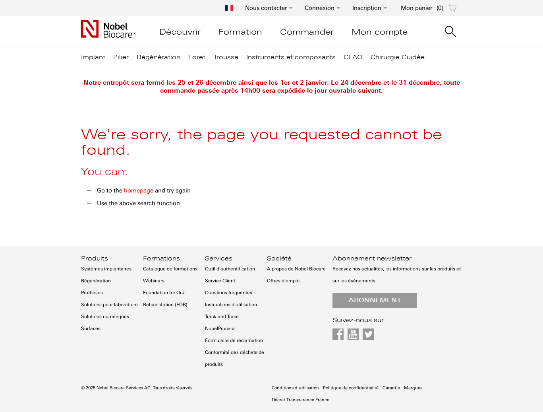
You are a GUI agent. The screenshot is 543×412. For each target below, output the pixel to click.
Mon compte (380, 32)
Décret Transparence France (300, 399)
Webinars (153, 281)
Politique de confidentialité (351, 388)
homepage (138, 190)
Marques (413, 388)
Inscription (366, 8)
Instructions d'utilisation (231, 304)
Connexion (319, 8)
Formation (240, 32)
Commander (307, 32)
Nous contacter (266, 8)
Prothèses (92, 292)
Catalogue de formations (170, 269)
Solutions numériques (105, 316)
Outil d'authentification (230, 269)
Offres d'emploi (284, 281)
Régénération (96, 281)
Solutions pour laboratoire (109, 304)
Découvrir (180, 32)
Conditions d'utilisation (295, 388)
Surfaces (90, 328)
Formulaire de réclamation (234, 340)
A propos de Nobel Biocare (296, 269)
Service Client (220, 281)
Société (279, 258)
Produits (94, 258)
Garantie (391, 388)
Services (218, 258)
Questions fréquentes (228, 292)
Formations (161, 258)
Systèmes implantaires (106, 269)
